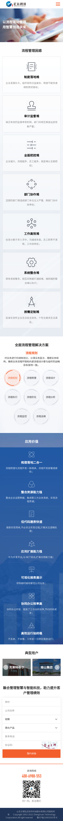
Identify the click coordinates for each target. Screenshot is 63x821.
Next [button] (57, 667)
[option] (17, 667)
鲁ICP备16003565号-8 (45, 817)
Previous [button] (5, 667)
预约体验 (31, 753)
